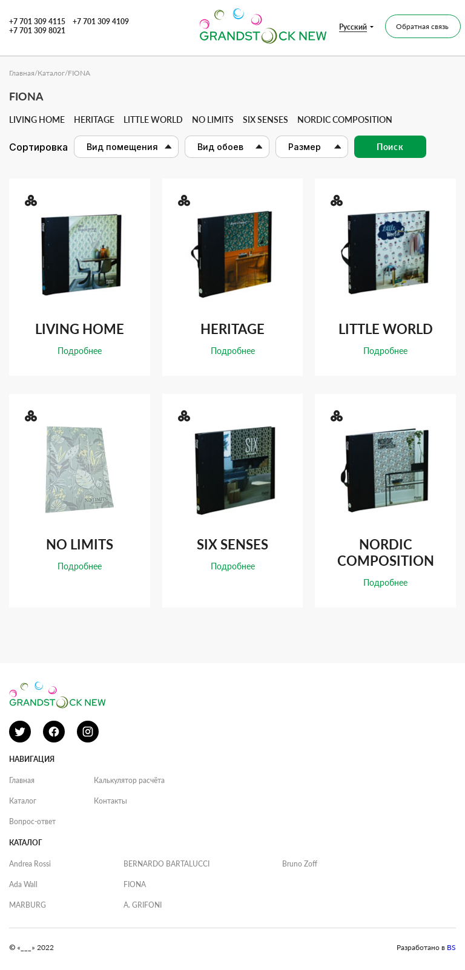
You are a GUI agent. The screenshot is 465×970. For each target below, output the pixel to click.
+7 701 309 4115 (37, 21)
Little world (153, 119)
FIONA (135, 884)
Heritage (94, 119)
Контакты (110, 800)
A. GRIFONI (143, 904)
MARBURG (27, 904)
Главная (22, 72)
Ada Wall (23, 884)
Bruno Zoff (299, 863)
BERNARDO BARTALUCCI (166, 863)
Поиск (390, 147)
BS (451, 947)
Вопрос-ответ (32, 821)
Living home (37, 119)
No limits (213, 119)
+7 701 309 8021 (37, 30)
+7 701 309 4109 (101, 21)
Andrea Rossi (30, 863)
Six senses (265, 119)
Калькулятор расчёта (129, 780)
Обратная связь (422, 26)
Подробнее (80, 351)
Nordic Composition (344, 119)
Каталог (51, 72)
